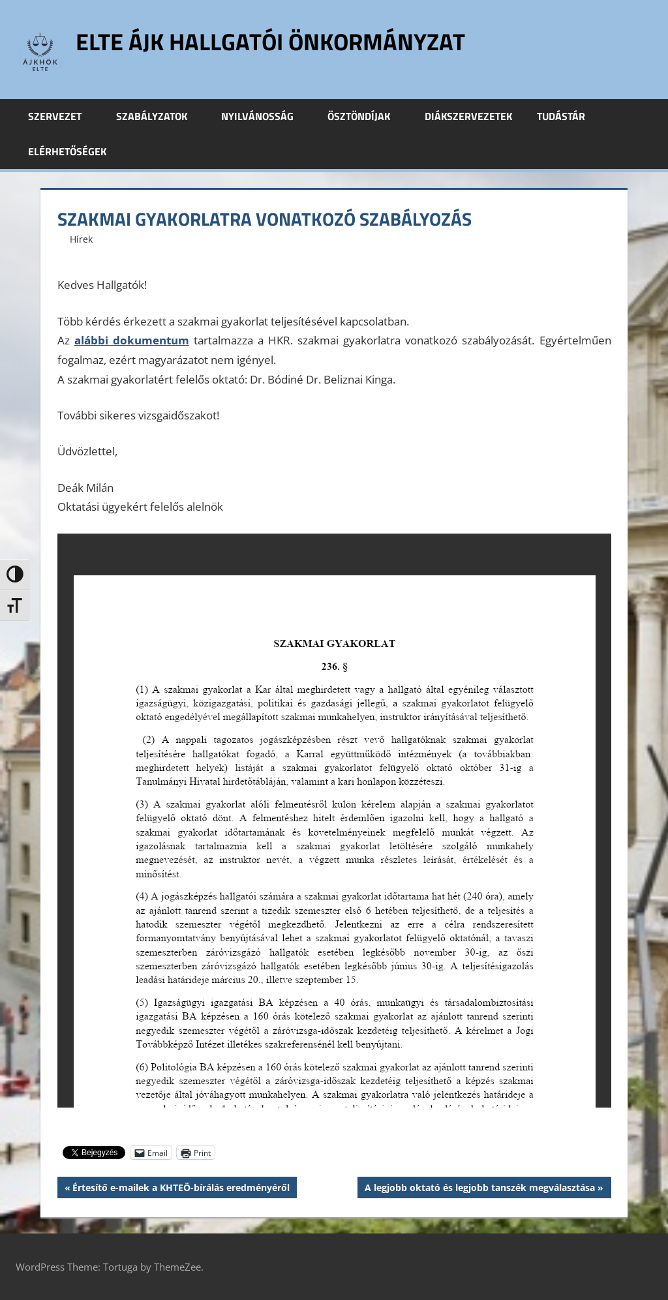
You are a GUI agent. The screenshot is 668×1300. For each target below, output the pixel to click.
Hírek (81, 239)
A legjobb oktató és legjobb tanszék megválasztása (479, 1189)
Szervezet (62, 116)
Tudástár (568, 116)
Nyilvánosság (264, 116)
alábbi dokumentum (131, 340)
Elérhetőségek (67, 151)
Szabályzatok (159, 116)
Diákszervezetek (468, 116)
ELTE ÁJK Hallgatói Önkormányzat (270, 41)
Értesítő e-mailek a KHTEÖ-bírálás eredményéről (181, 1189)
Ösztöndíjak (365, 116)
